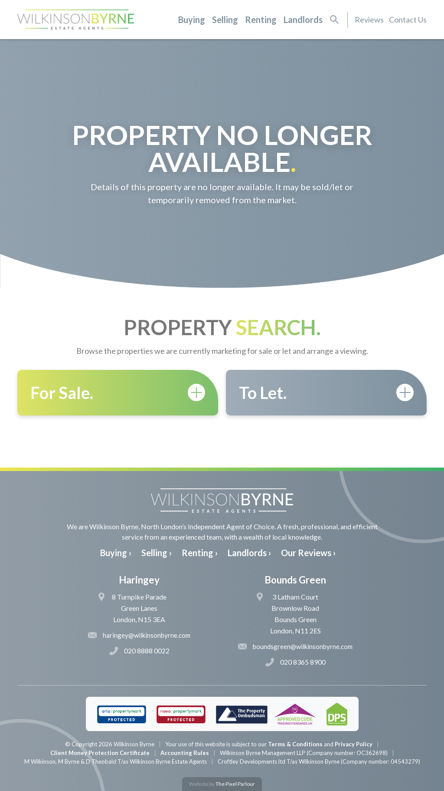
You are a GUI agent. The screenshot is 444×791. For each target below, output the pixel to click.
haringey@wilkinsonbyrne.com (139, 635)
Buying (191, 19)
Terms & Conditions (295, 744)
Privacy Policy (353, 744)
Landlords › (249, 552)
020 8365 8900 (295, 662)
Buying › (115, 552)
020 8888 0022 (139, 650)
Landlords (303, 19)
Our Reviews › (308, 552)
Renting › (200, 552)
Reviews (369, 19)
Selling (225, 19)
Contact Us (408, 19)
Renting (261, 19)
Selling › (156, 552)
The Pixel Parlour (235, 784)
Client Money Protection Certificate (100, 752)
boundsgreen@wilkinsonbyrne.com (295, 646)
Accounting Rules (184, 752)
